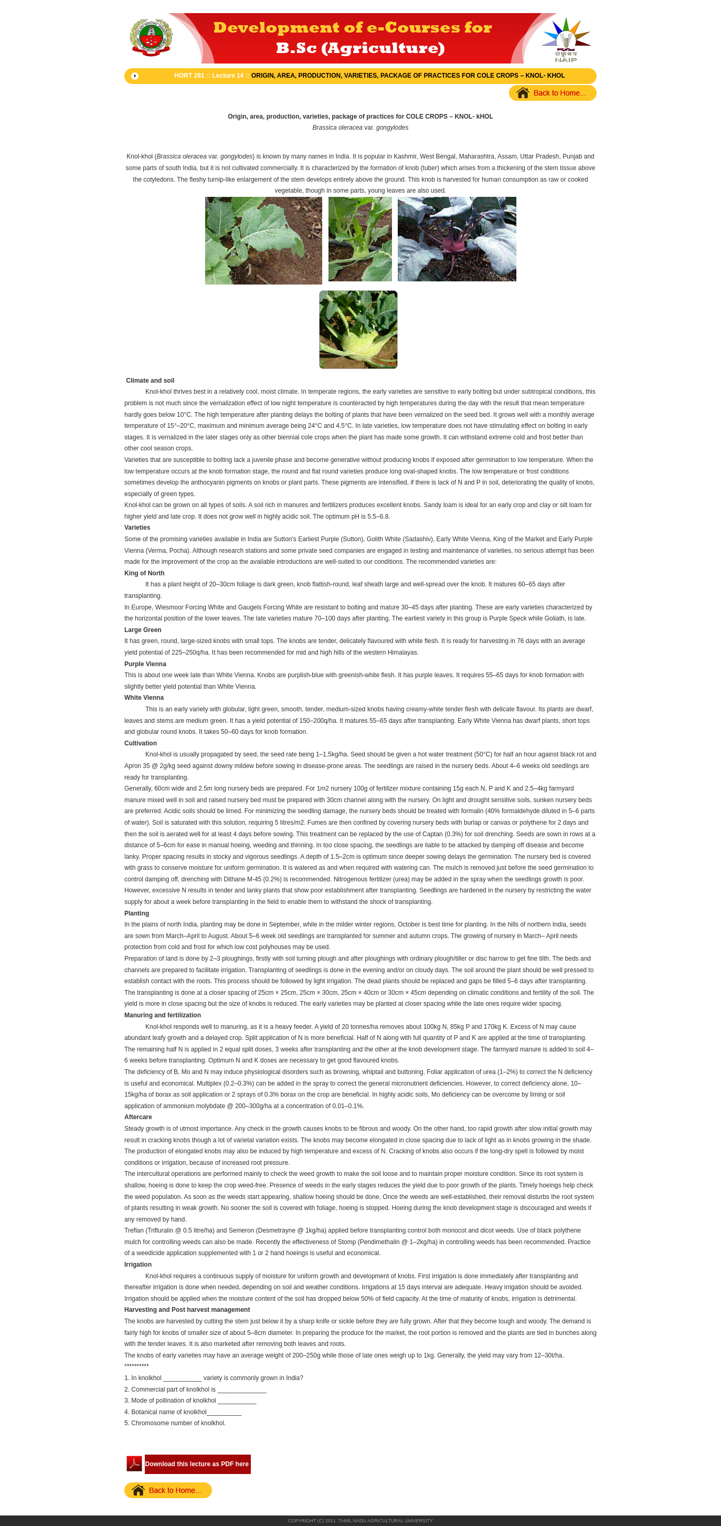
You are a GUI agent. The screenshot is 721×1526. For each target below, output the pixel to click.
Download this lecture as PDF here (197, 1464)
